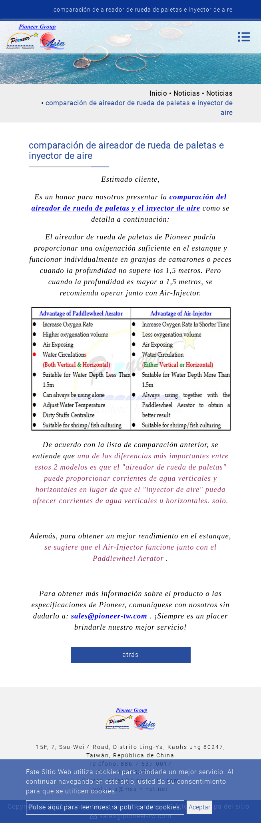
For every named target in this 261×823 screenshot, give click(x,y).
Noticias (186, 93)
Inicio (158, 93)
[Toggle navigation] (244, 37)
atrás (130, 654)
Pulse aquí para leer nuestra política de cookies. (105, 807)
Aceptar (199, 807)
